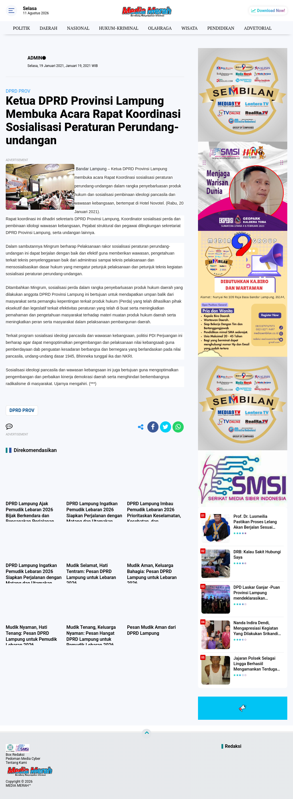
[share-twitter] (165, 427)
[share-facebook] (152, 427)
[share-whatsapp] (178, 427)
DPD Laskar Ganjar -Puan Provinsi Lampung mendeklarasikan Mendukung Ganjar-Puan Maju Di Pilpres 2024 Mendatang (255, 593)
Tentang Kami (16, 763)
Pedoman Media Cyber (23, 759)
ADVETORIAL (260, 28)
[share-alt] (139, 427)
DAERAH (46, 28)
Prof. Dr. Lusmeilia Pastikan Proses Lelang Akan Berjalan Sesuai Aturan (258, 521)
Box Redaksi (15, 755)
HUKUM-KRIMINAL (118, 28)
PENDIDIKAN (222, 28)
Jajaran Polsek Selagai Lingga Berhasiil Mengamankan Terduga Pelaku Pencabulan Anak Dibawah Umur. (255, 664)
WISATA (190, 28)
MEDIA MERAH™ (18, 786)
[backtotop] (146, 734)
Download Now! (271, 10)
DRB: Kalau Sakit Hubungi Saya (256, 555)
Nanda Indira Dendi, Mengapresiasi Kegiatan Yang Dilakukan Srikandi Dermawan (255, 628)
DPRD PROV (18, 91)
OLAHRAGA (160, 28)
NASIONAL (76, 28)
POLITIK (18, 28)
